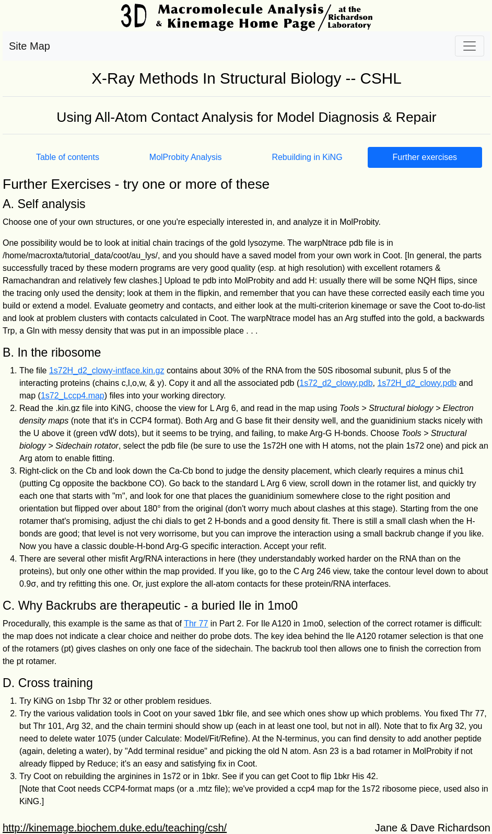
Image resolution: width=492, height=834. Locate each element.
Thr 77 (196, 623)
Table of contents (67, 157)
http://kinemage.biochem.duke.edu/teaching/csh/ (115, 827)
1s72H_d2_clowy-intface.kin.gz (107, 370)
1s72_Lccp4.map (72, 395)
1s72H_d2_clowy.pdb (416, 383)
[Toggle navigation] (469, 46)
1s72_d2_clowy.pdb (335, 383)
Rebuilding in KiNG (307, 157)
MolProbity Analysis (185, 157)
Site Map (29, 46)
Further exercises (424, 157)
